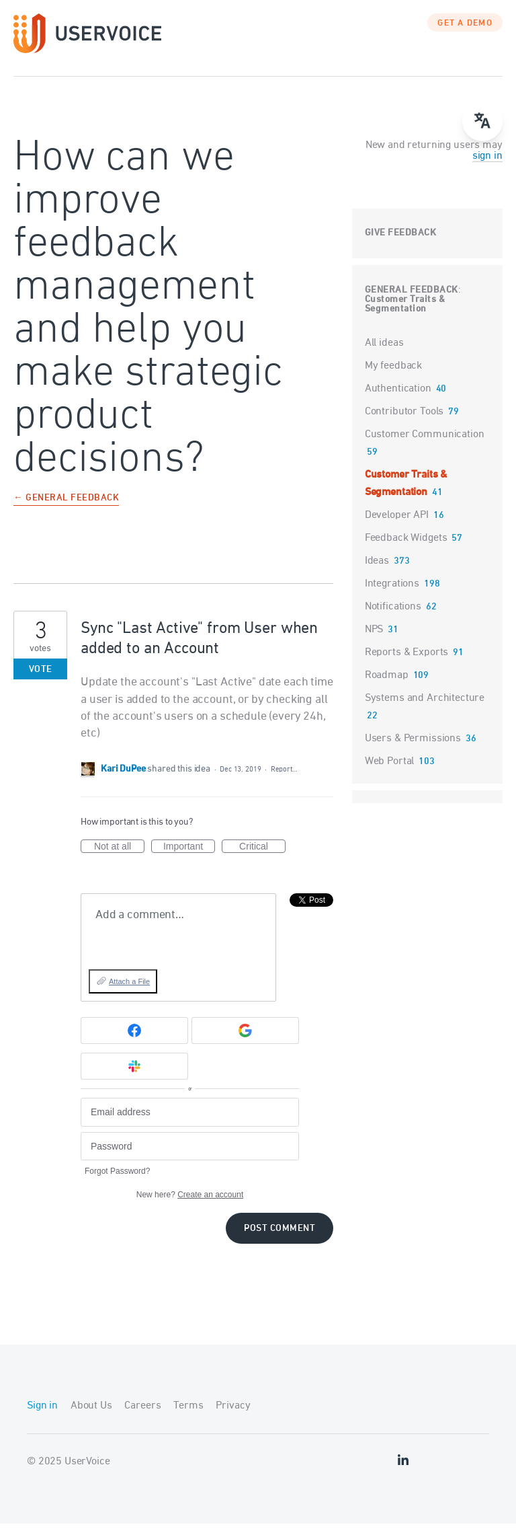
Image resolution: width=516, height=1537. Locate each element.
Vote (40, 683)
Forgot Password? (117, 1184)
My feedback (393, 379)
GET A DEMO (464, 37)
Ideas (377, 574)
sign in (487, 169)
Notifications (393, 620)
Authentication (398, 402)
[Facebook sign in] (134, 1043)
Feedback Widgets (406, 551)
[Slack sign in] (134, 1079)
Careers (142, 1419)
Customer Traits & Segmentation (405, 317)
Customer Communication (424, 448)
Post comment (279, 1242)
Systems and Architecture (424, 711)
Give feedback (401, 246)
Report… (284, 782)
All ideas (384, 356)
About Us (91, 1419)
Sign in (42, 1419)
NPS (374, 643)
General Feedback (411, 303)
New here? (189, 1208)
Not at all (119, 860)
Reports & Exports (406, 666)
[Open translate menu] (482, 121)
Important (189, 860)
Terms (188, 1419)
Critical (262, 860)
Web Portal (390, 775)
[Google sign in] (245, 1043)
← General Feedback (66, 512)
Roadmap (386, 688)
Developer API (397, 528)
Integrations (392, 597)
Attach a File (129, 995)
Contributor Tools (404, 425)
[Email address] (190, 1125)
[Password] (190, 1160)
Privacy (233, 1419)
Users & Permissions (413, 752)
